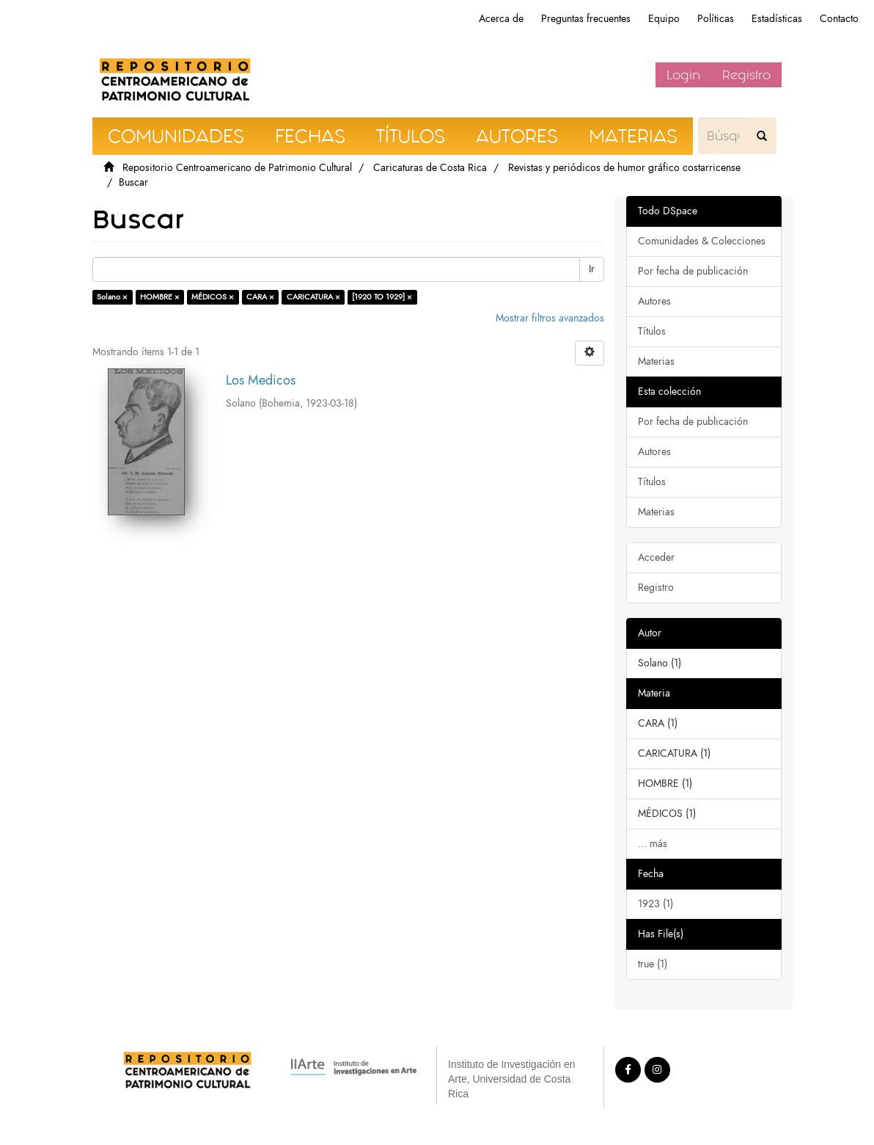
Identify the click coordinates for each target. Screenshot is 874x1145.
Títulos (652, 331)
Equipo (664, 19)
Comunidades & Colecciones (701, 241)
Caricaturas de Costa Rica (430, 168)
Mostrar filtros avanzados (550, 318)
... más (652, 844)
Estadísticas (777, 19)
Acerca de (501, 19)
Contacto (839, 19)
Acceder (656, 557)
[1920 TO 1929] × (382, 296)
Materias (656, 361)
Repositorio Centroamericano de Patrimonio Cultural (237, 168)
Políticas (715, 19)
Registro (746, 75)
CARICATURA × (313, 296)
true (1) (652, 964)
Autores (654, 301)
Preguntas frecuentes (586, 19)
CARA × (260, 296)
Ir (592, 269)
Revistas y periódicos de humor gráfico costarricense (624, 168)
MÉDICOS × (212, 296)
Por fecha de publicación (693, 271)
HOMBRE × (160, 296)
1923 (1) (655, 904)
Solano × (112, 296)
